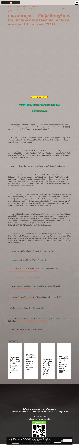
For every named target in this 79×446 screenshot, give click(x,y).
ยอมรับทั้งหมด (67, 441)
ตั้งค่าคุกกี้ (57, 441)
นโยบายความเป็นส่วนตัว (45, 441)
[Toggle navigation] (77, 3)
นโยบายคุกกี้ (15, 443)
